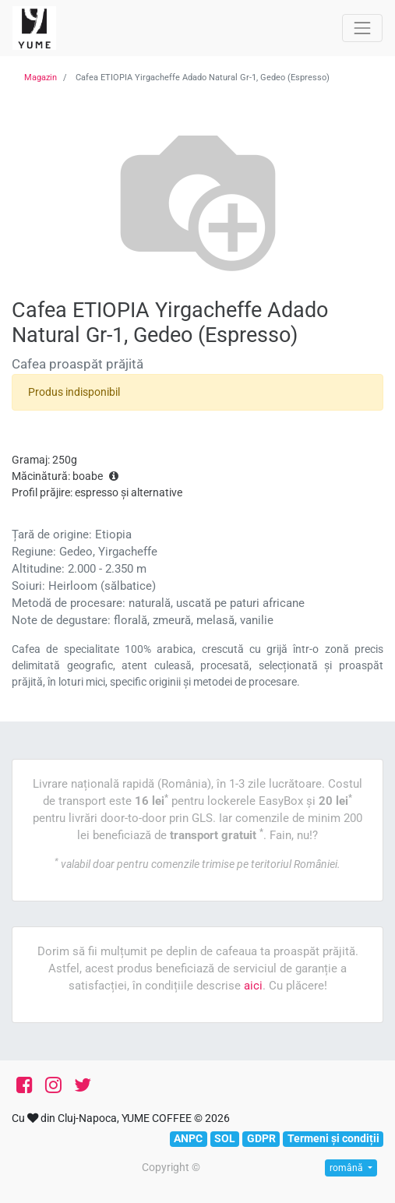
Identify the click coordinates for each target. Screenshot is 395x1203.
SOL (224, 1138)
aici (253, 986)
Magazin (40, 77)
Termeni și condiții (333, 1138)
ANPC (188, 1138)
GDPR (261, 1138)
